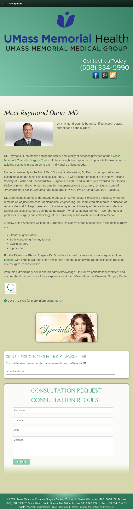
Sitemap (63, 507)
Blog (54, 507)
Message (63, 446)
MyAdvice (108, 507)
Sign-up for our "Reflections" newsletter (46, 357)
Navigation (15, 3)
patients (9, 259)
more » (59, 300)
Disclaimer (44, 507)
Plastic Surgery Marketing (84, 507)
